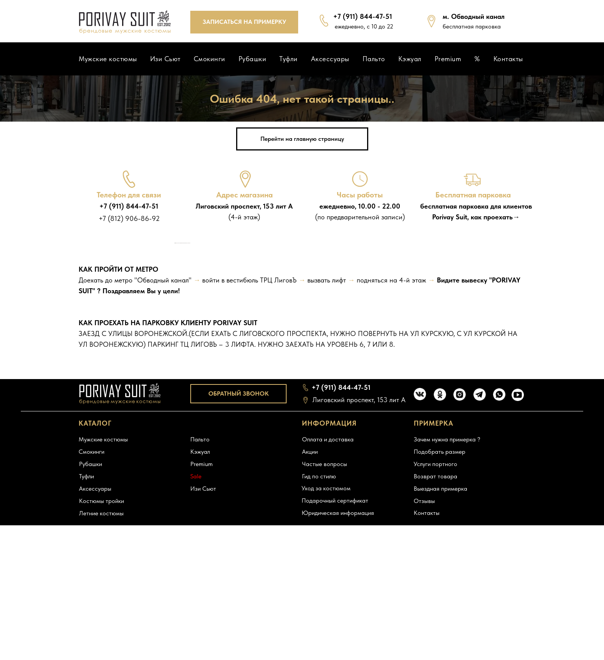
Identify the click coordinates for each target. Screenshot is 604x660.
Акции (310, 605)
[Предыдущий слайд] (175, 319)
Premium (448, 59)
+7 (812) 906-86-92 (129, 218)
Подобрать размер (439, 605)
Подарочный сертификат (335, 654)
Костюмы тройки (101, 654)
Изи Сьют (165, 59)
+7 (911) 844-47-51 (128, 206)
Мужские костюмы (108, 59)
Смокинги (209, 59)
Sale (195, 630)
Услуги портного (435, 618)
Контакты (508, 59)
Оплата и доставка (328, 593)
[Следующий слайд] (429, 319)
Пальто (373, 59)
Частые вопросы (324, 618)
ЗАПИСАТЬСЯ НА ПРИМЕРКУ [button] (244, 21)
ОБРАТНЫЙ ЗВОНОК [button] (238, 547)
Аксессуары (330, 59)
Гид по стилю (319, 630)
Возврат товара (435, 630)
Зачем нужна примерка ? (447, 593)
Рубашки (252, 59)
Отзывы (424, 654)
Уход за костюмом (326, 642)
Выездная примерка (440, 642)
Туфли (288, 59)
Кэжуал (409, 59)
